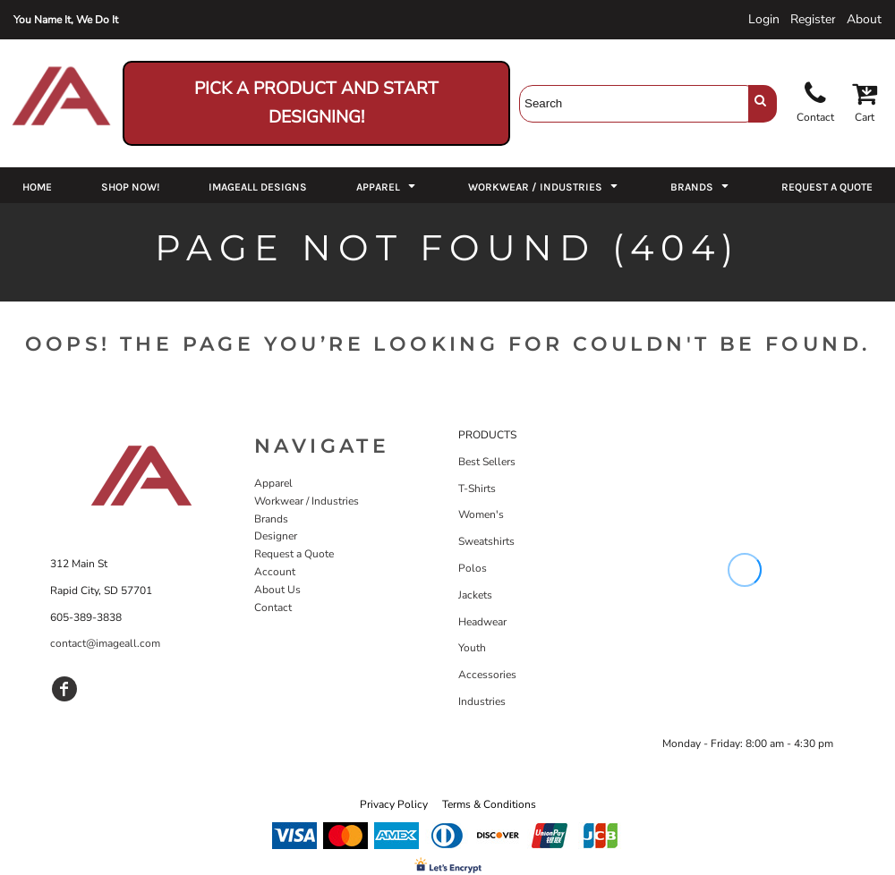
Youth (472, 648)
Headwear (482, 622)
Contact (273, 607)
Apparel (273, 483)
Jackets (475, 595)
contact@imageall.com (105, 643)
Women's (481, 514)
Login (764, 19)
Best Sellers (487, 461)
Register (813, 19)
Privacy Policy (394, 804)
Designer (275, 536)
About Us (277, 589)
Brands (271, 519)
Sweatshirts (486, 541)
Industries (482, 701)
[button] (387, 185)
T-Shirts (477, 488)
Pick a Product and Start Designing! (316, 103)
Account (274, 572)
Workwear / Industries (306, 501)
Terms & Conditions (489, 804)
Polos (472, 568)
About (864, 19)
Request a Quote (294, 554)
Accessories (487, 674)
